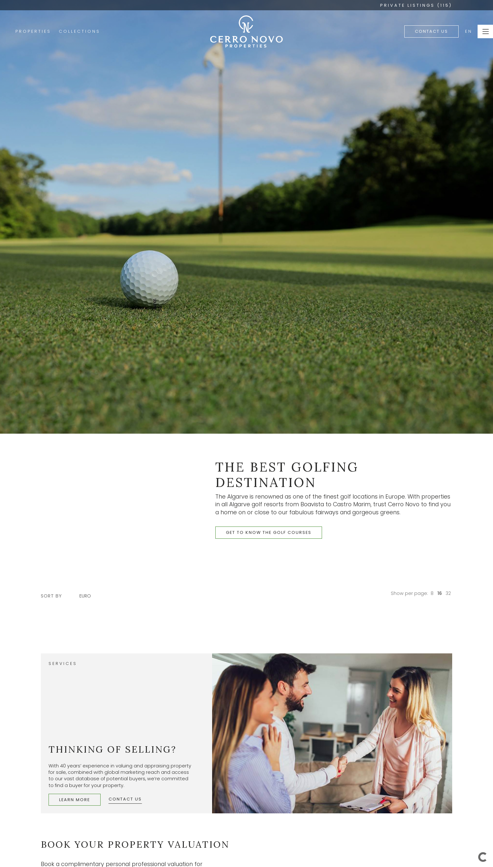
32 (448, 593)
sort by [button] (51, 596)
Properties (33, 31)
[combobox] (88, 596)
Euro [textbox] (85, 596)
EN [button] (468, 31)
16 (439, 593)
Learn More (74, 799)
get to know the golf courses (268, 532)
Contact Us (431, 31)
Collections (79, 31)
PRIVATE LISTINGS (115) (416, 5)
